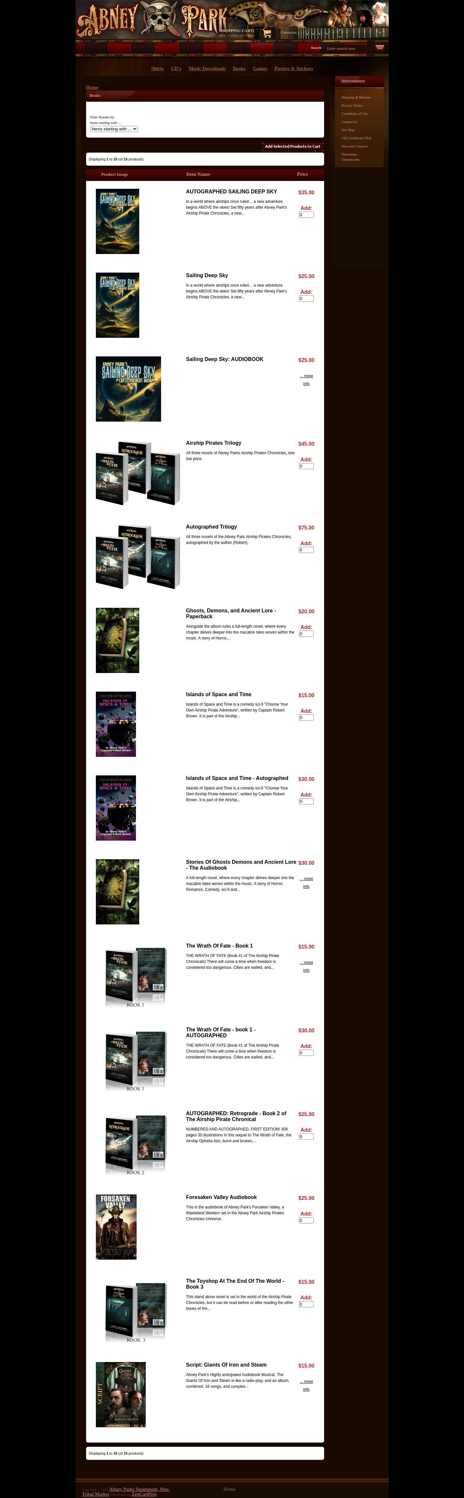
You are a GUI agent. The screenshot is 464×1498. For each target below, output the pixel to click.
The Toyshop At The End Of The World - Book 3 (235, 1284)
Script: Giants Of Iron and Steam (226, 1365)
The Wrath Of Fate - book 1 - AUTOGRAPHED (221, 1032)
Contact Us (350, 122)
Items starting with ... (105, 123)
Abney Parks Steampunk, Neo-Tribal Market (126, 1492)
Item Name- (199, 174)
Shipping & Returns (356, 97)
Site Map (348, 130)
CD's (176, 68)
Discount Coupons (355, 146)
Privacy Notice (352, 105)
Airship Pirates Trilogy (214, 443)
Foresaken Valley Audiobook (221, 1197)
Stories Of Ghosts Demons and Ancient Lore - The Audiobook (241, 865)
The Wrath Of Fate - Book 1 (219, 946)
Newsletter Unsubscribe (351, 156)
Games (260, 68)
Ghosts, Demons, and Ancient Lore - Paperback (231, 613)
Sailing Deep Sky (207, 275)
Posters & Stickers (294, 68)
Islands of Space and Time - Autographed (237, 778)
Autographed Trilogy (211, 527)
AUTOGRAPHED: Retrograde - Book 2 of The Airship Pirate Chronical (236, 1116)
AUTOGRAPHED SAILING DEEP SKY (231, 191)
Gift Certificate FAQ (356, 138)
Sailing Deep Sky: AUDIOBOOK (225, 359)
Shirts (157, 68)
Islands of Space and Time (219, 694)
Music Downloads (207, 68)
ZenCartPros (144, 1494)
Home (92, 87)
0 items (250, 35)
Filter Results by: (102, 117)
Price (302, 174)
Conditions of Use (355, 113)
